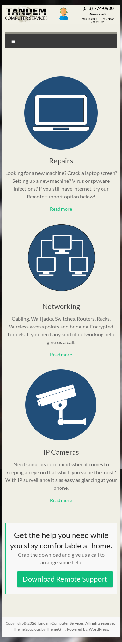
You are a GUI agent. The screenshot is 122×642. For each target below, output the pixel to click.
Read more (61, 209)
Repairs (61, 160)
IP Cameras (61, 451)
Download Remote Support (64, 579)
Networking (61, 306)
